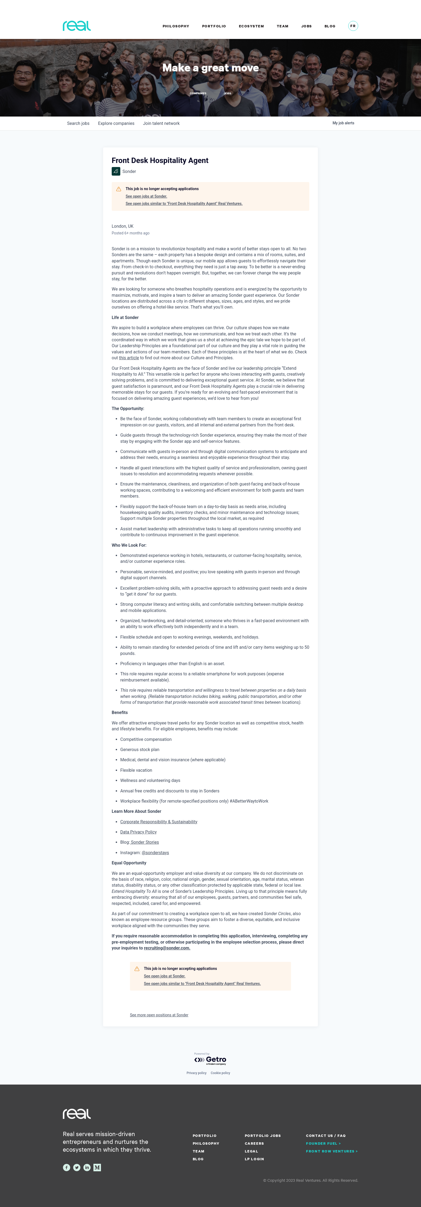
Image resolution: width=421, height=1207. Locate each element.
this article (129, 358)
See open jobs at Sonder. (146, 196)
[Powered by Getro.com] (210, 1059)
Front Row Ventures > (332, 1151)
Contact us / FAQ (326, 1135)
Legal (252, 1151)
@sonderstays (155, 853)
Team (283, 26)
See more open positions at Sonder (159, 1015)
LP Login (254, 1159)
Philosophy (176, 26)
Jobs (306, 26)
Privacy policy (196, 1073)
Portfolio (214, 26)
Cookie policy (220, 1073)
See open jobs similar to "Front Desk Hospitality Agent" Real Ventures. (184, 204)
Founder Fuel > (323, 1143)
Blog (330, 26)
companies (116, 123)
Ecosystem (251, 26)
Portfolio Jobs (263, 1135)
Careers (254, 1143)
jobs (78, 123)
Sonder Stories (144, 842)
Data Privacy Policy (138, 832)
